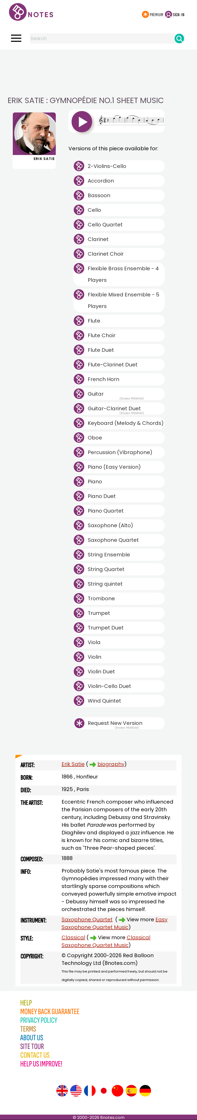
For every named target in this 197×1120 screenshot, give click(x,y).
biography (110, 764)
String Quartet (106, 569)
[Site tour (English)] (62, 1090)
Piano (95, 481)
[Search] (179, 38)
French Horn (103, 379)
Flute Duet (101, 350)
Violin (94, 657)
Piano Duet (102, 496)
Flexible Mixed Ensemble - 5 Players (123, 300)
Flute (94, 320)
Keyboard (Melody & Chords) (126, 423)
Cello (94, 210)
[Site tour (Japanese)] (103, 1090)
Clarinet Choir (106, 253)
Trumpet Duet (106, 627)
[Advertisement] (98, 59)
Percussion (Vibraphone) (120, 452)
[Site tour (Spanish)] (131, 1090)
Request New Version (115, 723)
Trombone (101, 598)
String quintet (105, 583)
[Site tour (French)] (89, 1090)
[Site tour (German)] (145, 1090)
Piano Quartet (106, 510)
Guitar (116, 395)
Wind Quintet (104, 700)
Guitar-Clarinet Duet (116, 410)
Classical (73, 937)
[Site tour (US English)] (76, 1090)
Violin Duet (101, 671)
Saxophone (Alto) (110, 525)
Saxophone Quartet (113, 540)
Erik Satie (73, 764)
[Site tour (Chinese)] (117, 1090)
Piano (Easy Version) (114, 467)
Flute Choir (101, 335)
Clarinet (98, 239)
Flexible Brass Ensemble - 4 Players (123, 274)
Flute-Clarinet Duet (112, 364)
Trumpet (99, 613)
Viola (94, 642)
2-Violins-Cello (107, 166)
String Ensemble (109, 554)
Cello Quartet (105, 224)
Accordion (101, 180)
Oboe (95, 437)
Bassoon (99, 195)
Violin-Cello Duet (109, 686)
